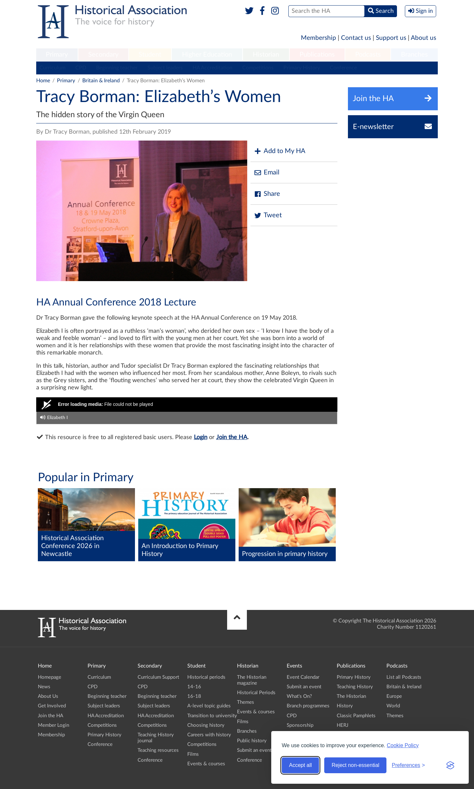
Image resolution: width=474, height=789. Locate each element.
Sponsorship (300, 725)
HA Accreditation (212, 67)
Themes (245, 702)
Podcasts (368, 54)
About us (423, 38)
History (345, 705)
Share (267, 194)
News (44, 686)
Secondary (103, 54)
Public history (252, 740)
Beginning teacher (117, 67)
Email (266, 172)
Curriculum (53, 67)
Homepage (49, 677)
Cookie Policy (403, 745)
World (393, 705)
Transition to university (212, 715)
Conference (343, 67)
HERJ (342, 725)
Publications (317, 54)
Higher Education (207, 54)
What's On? (299, 696)
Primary (57, 54)
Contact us (356, 38)
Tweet (268, 215)
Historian (266, 54)
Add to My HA (279, 151)
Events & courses (206, 763)
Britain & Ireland (101, 80)
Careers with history (209, 734)
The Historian (351, 696)
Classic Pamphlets (356, 715)
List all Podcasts (403, 677)
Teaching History (355, 686)
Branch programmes (308, 705)
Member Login (53, 725)
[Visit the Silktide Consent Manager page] (450, 765)
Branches (414, 54)
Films (193, 754)
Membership (318, 38)
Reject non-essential (355, 765)
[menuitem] (57, 55)
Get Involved (52, 705)
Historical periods (206, 677)
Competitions (258, 67)
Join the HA (231, 437)
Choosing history (205, 725)
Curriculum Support (158, 677)
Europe (394, 696)
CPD (80, 67)
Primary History (301, 67)
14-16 (194, 686)
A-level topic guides (209, 705)
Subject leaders (165, 67)
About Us (48, 696)
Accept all (300, 765)
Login (200, 437)
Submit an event (254, 750)
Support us (391, 38)
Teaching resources (158, 750)
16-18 (194, 696)
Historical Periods (256, 692)
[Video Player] (186, 404)
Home (43, 80)
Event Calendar (303, 677)
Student (150, 54)
